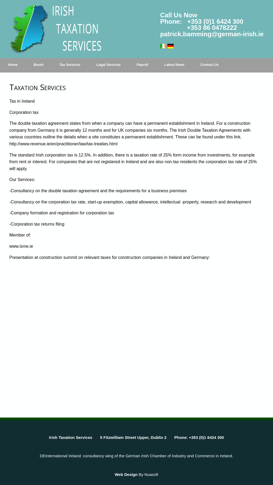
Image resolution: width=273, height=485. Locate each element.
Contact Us (209, 65)
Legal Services (109, 65)
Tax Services (70, 65)
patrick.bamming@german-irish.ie (212, 34)
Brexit (38, 65)
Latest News (174, 65)
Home (13, 65)
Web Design (126, 474)
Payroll (142, 65)
